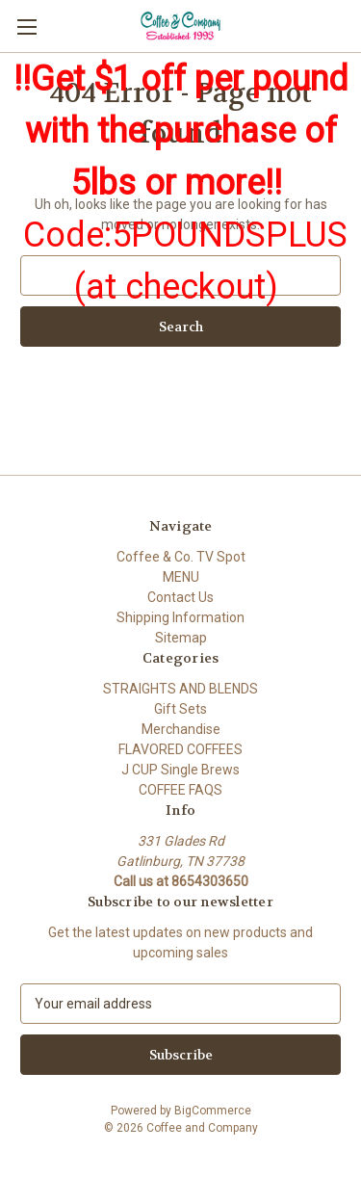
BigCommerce (212, 1110)
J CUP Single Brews (180, 769)
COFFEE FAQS (180, 790)
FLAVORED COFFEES (180, 749)
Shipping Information (180, 617)
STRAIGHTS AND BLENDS (180, 688)
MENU (181, 577)
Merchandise (181, 729)
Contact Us (180, 597)
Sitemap (181, 637)
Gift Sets (180, 709)
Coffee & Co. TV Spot (180, 556)
